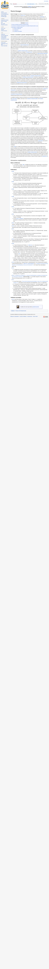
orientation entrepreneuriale (35, 75)
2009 (13, 243)
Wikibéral (30, 6)
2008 (15, 146)
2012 (13, 267)
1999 (23, 164)
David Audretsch (31, 263)
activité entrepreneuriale (32, 152)
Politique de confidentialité (14, 316)
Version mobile (35, 316)
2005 (13, 225)
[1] (13, 58)
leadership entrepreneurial (22, 82)
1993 (13, 171)
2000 (13, 206)
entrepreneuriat (29, 52)
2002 (13, 214)
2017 (19, 253)
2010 (13, 262)
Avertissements (29, 316)
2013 (13, 275)
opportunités (14, 98)
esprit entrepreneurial (25, 44)
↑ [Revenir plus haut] (13, 164)
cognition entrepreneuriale (22, 50)
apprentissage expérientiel (42, 53)
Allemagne (42, 16)
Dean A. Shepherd (19, 218)
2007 (13, 228)
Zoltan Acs (30, 245)
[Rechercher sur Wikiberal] (44, 4)
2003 (13, 222)
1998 (13, 196)
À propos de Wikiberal (22, 316)
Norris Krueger (27, 276)
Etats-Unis (23, 15)
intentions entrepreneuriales (32, 98)
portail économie (36, 306)
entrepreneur (44, 156)
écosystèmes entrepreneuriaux (16, 94)
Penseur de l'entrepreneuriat (20, 310)
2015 (13, 299)
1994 (13, 181)
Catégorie (13, 310)
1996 (13, 189)
